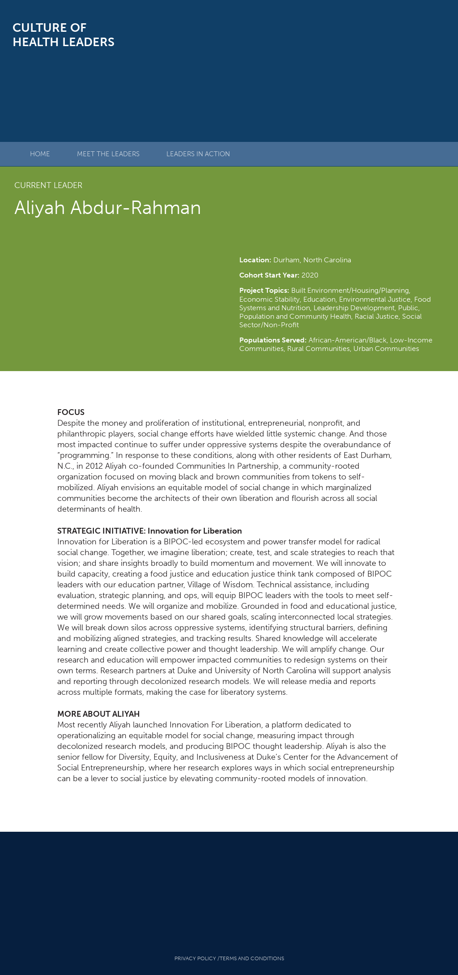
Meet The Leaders (108, 154)
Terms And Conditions (252, 958)
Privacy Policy (195, 958)
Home (40, 154)
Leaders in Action (198, 154)
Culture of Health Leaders (63, 35)
